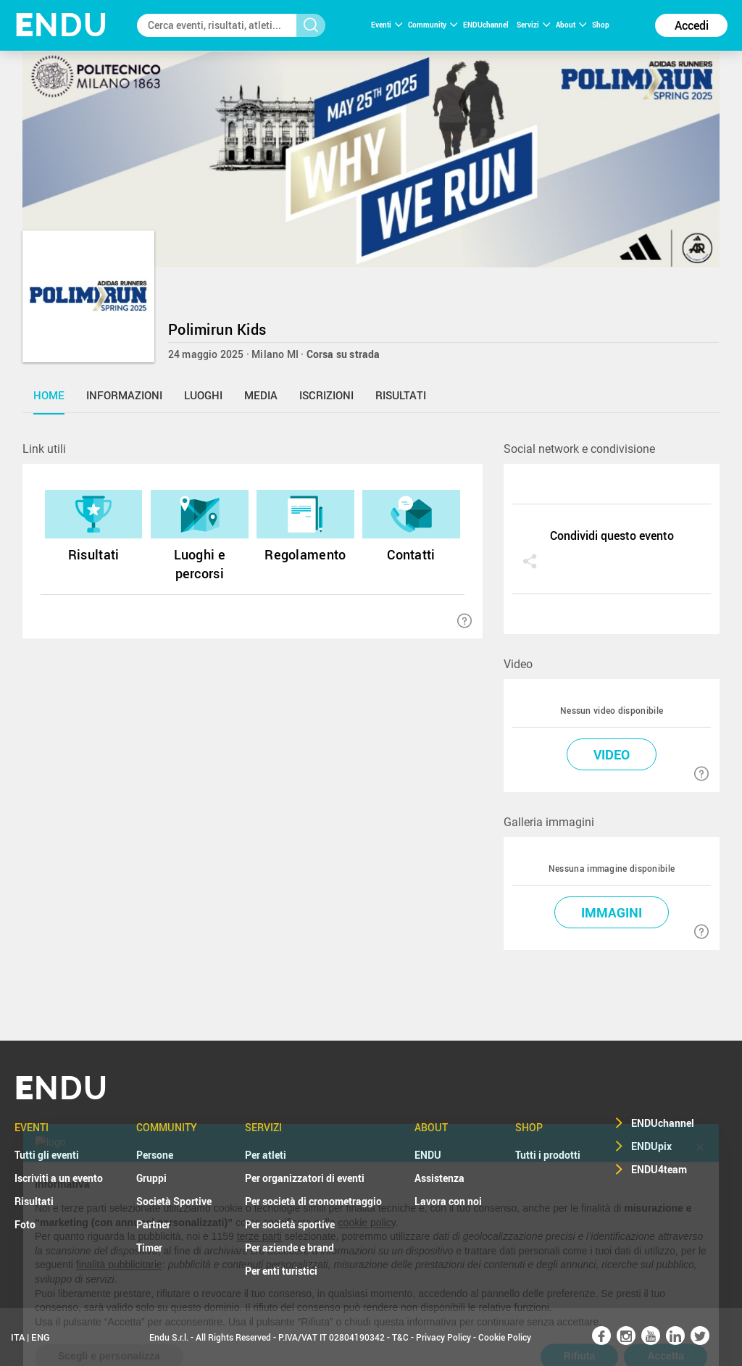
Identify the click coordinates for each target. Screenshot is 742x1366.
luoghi (203, 395)
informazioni (124, 395)
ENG (40, 1337)
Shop (600, 25)
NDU (61, 25)
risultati (400, 395)
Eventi (386, 25)
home (48, 395)
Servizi (533, 25)
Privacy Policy (443, 1337)
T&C (400, 1337)
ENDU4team (659, 1169)
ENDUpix (651, 1146)
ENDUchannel (486, 25)
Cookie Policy (504, 1337)
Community (432, 25)
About (571, 25)
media (261, 395)
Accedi (692, 25)
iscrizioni (326, 395)
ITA (18, 1337)
